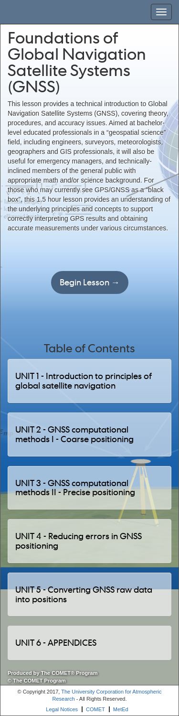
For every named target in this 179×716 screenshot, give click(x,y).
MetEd (120, 709)
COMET (95, 709)
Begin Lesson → (90, 282)
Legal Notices (62, 709)
